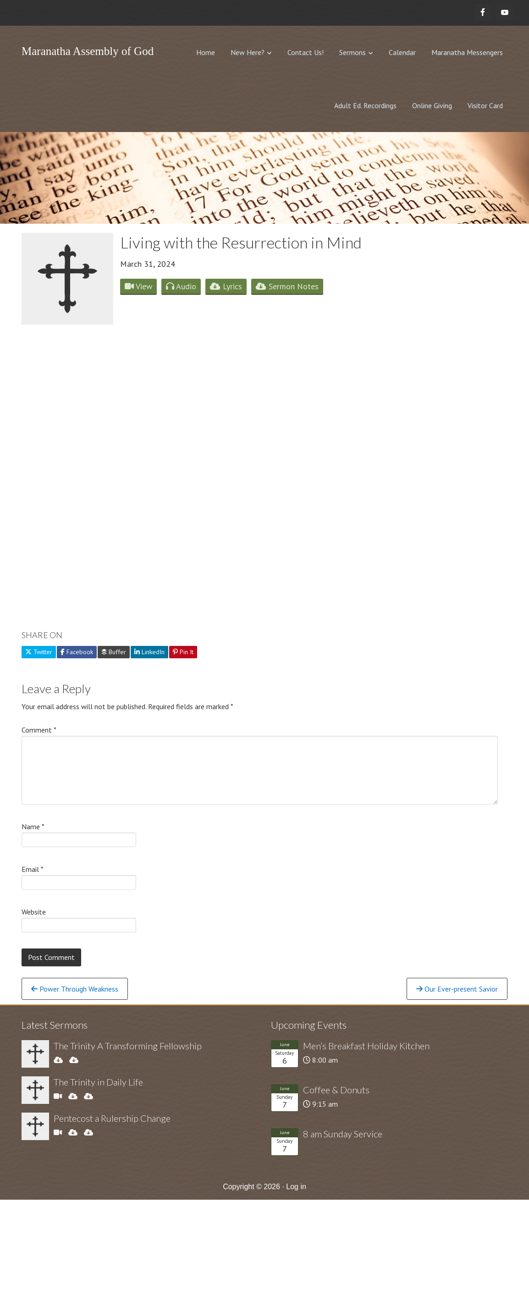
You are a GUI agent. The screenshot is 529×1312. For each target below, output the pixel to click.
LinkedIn (149, 652)
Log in (296, 1187)
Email (33, 869)
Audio (181, 286)
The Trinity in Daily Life (98, 1081)
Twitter (38, 652)
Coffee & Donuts (336, 1089)
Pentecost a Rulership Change (112, 1118)
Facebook (77, 652)
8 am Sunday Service (342, 1133)
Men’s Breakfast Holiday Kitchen (366, 1045)
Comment (39, 729)
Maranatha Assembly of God (88, 51)
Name (33, 826)
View (138, 286)
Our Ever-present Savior (457, 988)
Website (34, 911)
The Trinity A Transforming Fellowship (128, 1045)
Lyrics (226, 286)
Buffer (113, 652)
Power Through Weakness (74, 988)
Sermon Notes (287, 286)
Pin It (183, 652)
